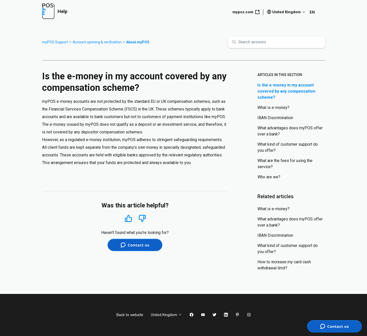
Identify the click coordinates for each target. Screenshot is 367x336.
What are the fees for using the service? (284, 163)
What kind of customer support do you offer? (287, 147)
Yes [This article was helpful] (128, 218)
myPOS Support (55, 42)
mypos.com (245, 12)
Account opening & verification (97, 42)
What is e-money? (273, 107)
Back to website (129, 315)
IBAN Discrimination (275, 117)
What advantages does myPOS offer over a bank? (290, 131)
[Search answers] (276, 42)
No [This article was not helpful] (142, 218)
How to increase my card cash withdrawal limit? (284, 264)
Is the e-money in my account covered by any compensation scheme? (286, 91)
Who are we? (268, 177)
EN (312, 12)
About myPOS (137, 42)
